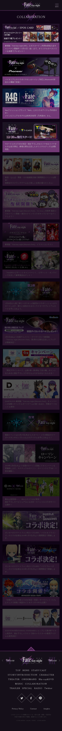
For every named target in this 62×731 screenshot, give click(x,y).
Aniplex (46, 709)
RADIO (38, 688)
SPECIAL (27, 688)
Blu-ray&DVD (46, 679)
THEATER (14, 679)
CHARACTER (46, 675)
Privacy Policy (18, 709)
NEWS (25, 670)
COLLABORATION (36, 684)
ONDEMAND (29, 679)
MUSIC (19, 684)
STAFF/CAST (39, 670)
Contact (33, 709)
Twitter (48, 688)
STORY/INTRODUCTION (22, 675)
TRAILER (15, 688)
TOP (18, 670)
